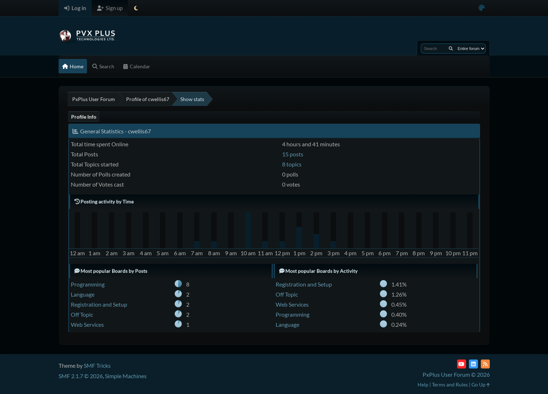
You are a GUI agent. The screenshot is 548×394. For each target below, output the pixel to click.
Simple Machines (126, 375)
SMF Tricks (97, 365)
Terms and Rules (450, 384)
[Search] (450, 48)
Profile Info (83, 117)
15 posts (292, 154)
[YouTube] (461, 363)
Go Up (480, 384)
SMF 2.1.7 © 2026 (81, 375)
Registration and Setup (99, 304)
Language (83, 294)
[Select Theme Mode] (136, 8)
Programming (88, 284)
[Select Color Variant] (482, 8)
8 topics (291, 164)
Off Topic (82, 314)
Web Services (87, 324)
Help (423, 384)
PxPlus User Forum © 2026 (456, 374)
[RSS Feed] (485, 363)
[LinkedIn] (473, 363)
